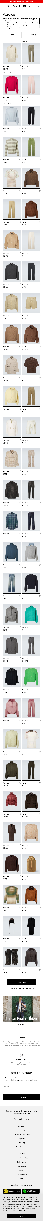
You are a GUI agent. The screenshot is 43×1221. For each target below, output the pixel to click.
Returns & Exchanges (22, 1147)
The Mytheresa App (21, 1158)
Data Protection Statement (15, 1210)
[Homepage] (21, 6)
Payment (21, 1138)
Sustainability (21, 1162)
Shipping (21, 1142)
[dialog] (21, 1207)
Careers (21, 1170)
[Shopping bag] (39, 6)
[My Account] (35, 6)
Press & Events (21, 1166)
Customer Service (21, 1126)
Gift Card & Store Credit (21, 1134)
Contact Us (21, 1130)
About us (22, 1153)
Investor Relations (21, 1174)
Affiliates (21, 1178)
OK (21, 1216)
